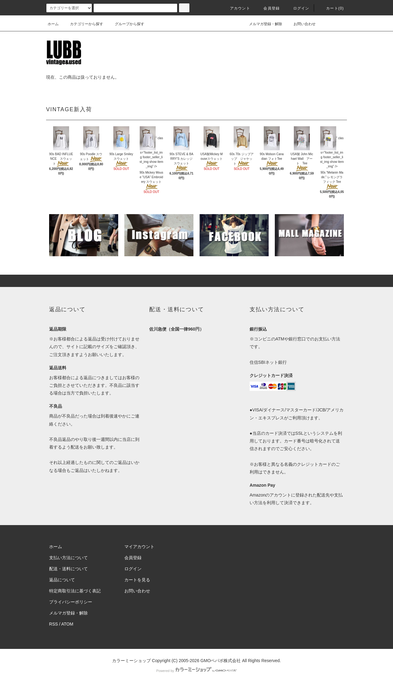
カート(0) (331, 8)
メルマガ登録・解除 (262, 24)
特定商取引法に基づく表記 (75, 590)
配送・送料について (68, 568)
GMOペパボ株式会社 (220, 660)
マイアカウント (139, 546)
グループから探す (125, 24)
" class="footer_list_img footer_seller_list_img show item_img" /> (151, 152)
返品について (62, 579)
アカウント (236, 8)
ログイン (297, 8)
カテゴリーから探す (83, 24)
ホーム (53, 24)
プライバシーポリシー (70, 601)
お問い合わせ (301, 24)
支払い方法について (68, 557)
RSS (53, 624)
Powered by (196, 671)
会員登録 (268, 8)
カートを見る (137, 579)
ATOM (67, 624)
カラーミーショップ (131, 660)
